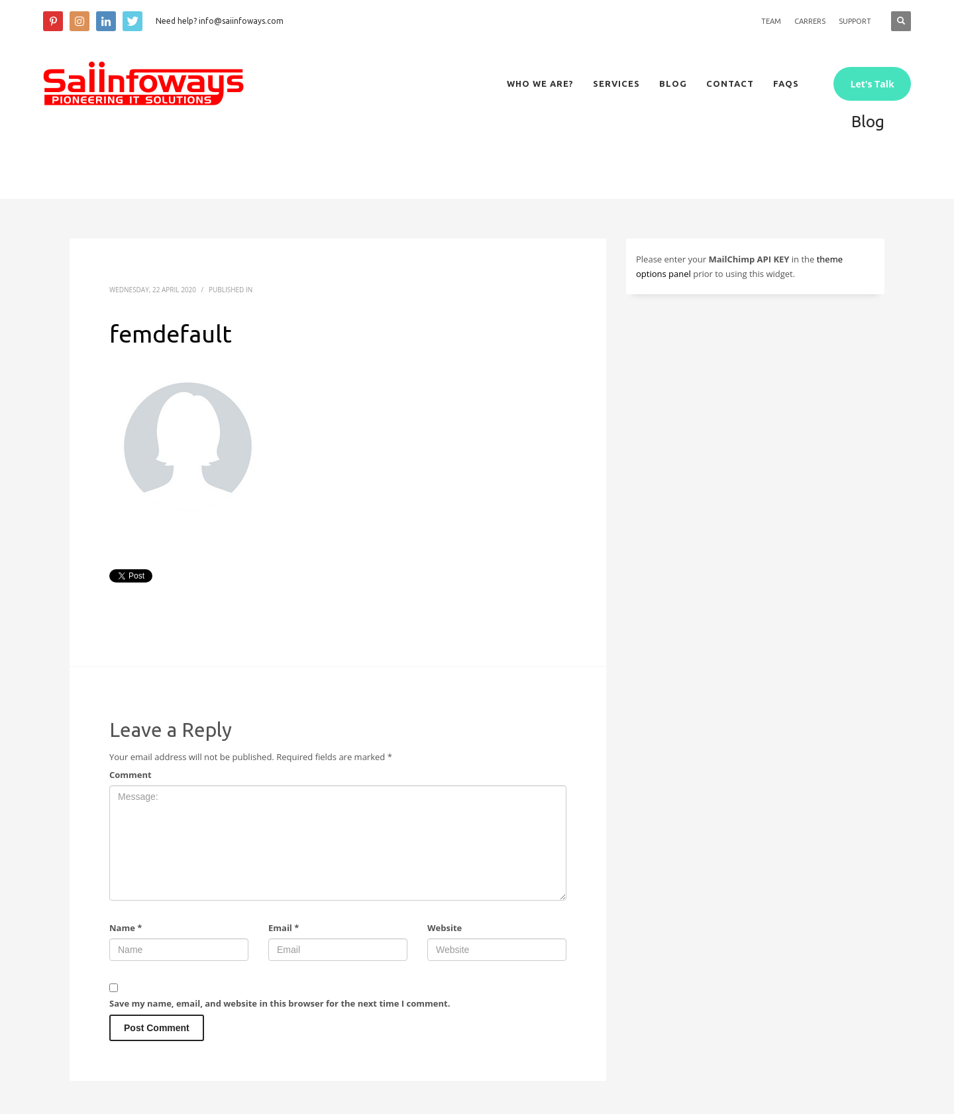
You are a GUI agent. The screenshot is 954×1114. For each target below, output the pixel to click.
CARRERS (809, 21)
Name (125, 928)
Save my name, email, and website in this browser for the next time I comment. (279, 1003)
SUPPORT (855, 21)
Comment (130, 775)
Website (444, 928)
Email (283, 928)
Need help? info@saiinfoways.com (220, 21)
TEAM (771, 21)
